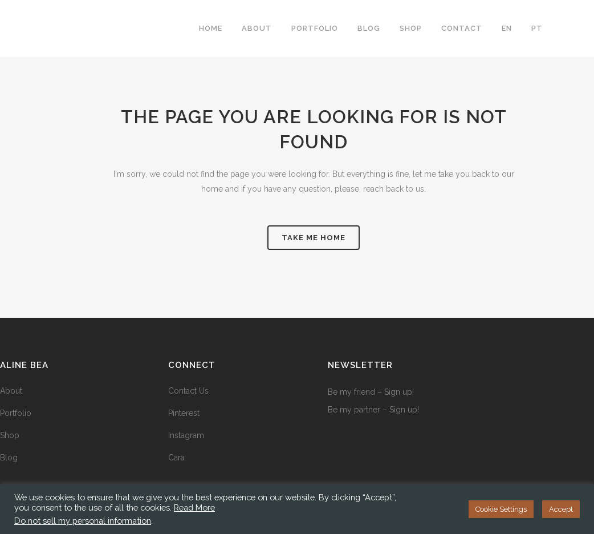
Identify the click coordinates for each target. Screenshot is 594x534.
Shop (9, 435)
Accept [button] (561, 509)
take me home (313, 237)
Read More (194, 507)
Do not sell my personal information (82, 520)
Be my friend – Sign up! (371, 392)
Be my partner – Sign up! (373, 409)
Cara (176, 457)
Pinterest (184, 413)
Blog (9, 457)
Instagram (186, 435)
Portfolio (15, 413)
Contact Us (188, 390)
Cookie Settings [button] (501, 509)
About (11, 390)
